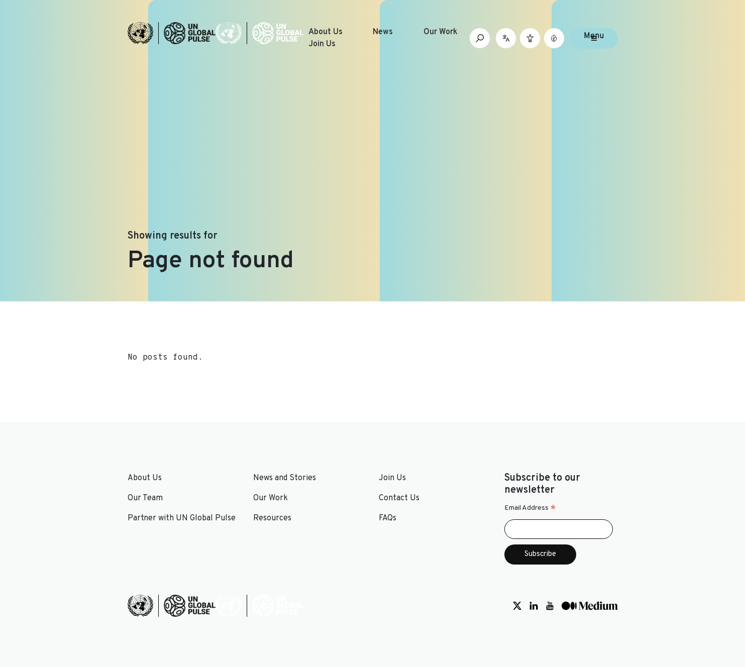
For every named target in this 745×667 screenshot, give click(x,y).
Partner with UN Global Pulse (182, 518)
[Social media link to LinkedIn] (533, 606)
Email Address (530, 508)
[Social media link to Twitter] (517, 606)
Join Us (322, 44)
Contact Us (399, 498)
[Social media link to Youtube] (550, 606)
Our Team (145, 498)
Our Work (440, 32)
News (383, 32)
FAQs (387, 518)
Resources (272, 518)
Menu (594, 36)
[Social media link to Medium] (590, 606)
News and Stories (284, 478)
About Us (325, 32)
